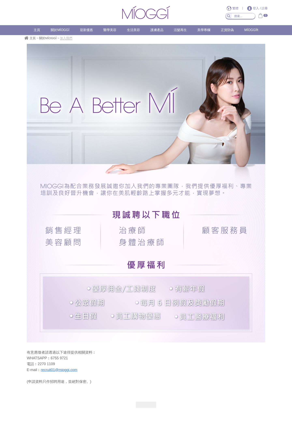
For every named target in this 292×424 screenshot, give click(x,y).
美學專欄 (203, 30)
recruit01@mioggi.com (59, 370)
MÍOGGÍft (251, 30)
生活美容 (133, 30)
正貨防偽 (227, 30)
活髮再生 (180, 30)
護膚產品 (156, 30)
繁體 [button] (233, 8)
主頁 (37, 30)
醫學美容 (109, 30)
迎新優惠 (86, 30)
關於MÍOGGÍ (60, 30)
